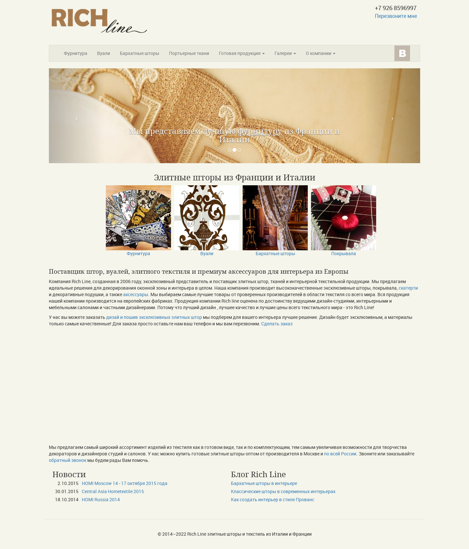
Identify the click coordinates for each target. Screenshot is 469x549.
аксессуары (135, 294)
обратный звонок (67, 460)
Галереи (285, 53)
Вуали (103, 53)
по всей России (340, 454)
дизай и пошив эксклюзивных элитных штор (154, 317)
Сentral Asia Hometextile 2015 (113, 491)
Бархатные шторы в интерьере (264, 483)
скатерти (408, 288)
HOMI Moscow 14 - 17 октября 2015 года (124, 483)
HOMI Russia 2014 (101, 499)
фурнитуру (260, 131)
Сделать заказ (276, 323)
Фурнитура (75, 53)
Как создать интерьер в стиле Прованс (272, 499)
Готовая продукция (242, 53)
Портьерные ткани (189, 53)
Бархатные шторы (139, 53)
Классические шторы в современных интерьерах (283, 491)
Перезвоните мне (396, 16)
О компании (320, 53)
